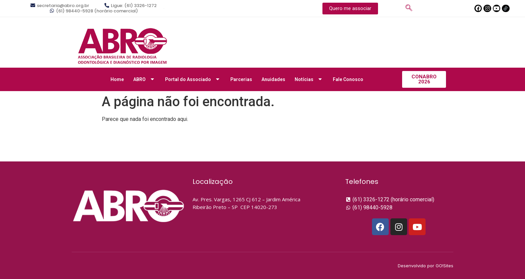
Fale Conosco (348, 79)
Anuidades (273, 79)
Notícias (309, 79)
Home (117, 79)
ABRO (144, 79)
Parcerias (241, 79)
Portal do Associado (193, 79)
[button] (350, 8)
